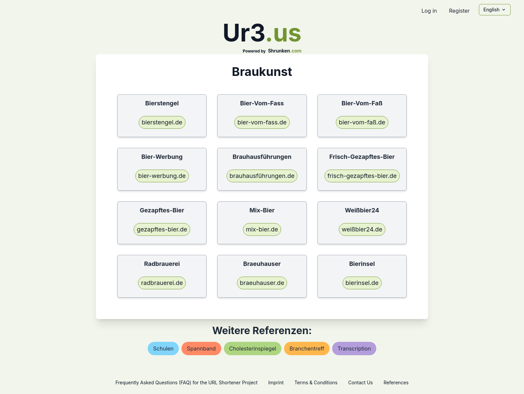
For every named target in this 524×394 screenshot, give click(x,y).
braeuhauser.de (262, 282)
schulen (163, 348)
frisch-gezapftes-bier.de (362, 175)
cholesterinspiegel (252, 348)
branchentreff (306, 348)
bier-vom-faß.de (362, 122)
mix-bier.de (262, 229)
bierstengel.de (162, 122)
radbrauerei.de (162, 282)
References (396, 382)
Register (459, 10)
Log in (429, 10)
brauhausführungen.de (262, 175)
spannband (201, 348)
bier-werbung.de (162, 175)
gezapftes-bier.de (162, 229)
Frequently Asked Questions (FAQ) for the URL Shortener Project (186, 382)
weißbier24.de (362, 229)
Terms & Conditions (316, 382)
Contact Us (360, 382)
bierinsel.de (362, 282)
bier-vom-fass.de (261, 122)
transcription (354, 348)
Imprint (276, 382)
